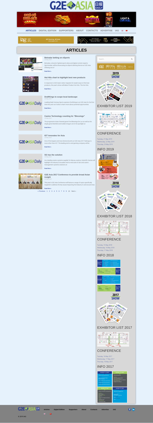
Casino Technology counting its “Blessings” (64, 116)
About (80, 30)
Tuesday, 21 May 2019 (105, 139)
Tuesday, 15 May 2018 (105, 245)
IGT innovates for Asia (54, 135)
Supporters (66, 30)
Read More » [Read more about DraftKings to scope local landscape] (48, 108)
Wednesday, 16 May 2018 (106, 248)
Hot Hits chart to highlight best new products (64, 77)
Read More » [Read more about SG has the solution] (48, 168)
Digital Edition (47, 30)
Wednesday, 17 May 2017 (106, 359)
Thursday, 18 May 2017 (105, 362)
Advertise (106, 30)
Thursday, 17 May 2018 (105, 250)
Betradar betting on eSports (57, 58)
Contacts (92, 30)
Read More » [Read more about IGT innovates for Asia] (48, 147)
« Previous (41, 191)
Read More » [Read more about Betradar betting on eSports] (48, 71)
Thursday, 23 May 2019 (105, 144)
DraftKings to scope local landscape (60, 97)
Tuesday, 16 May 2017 (105, 356)
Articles (31, 30)
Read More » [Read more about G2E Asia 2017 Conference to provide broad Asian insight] (48, 188)
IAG (117, 30)
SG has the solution (53, 155)
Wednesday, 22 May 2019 (106, 142)
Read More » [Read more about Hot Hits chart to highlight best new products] (48, 89)
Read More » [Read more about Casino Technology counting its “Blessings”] (48, 127)
